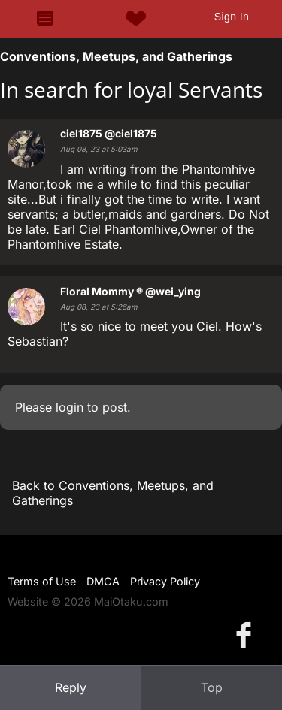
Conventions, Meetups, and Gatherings (116, 56)
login (69, 407)
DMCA (103, 581)
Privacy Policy (165, 581)
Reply (70, 687)
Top (212, 687)
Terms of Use (42, 581)
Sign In (231, 17)
